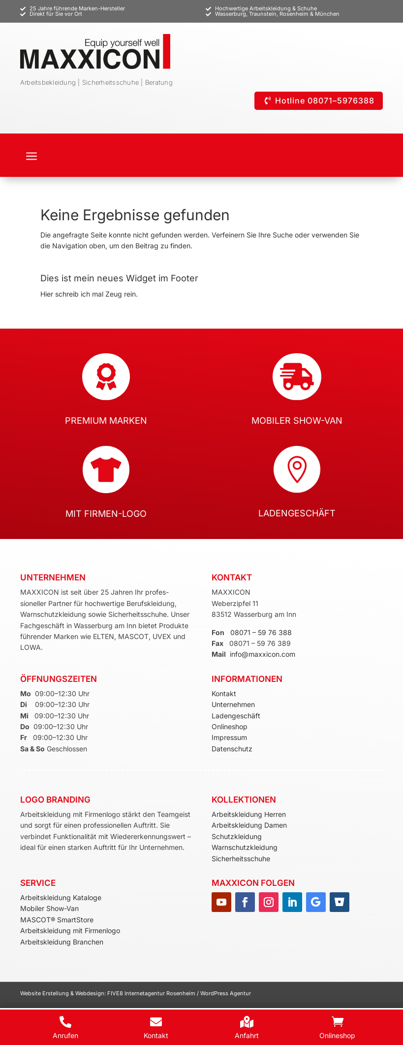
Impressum (229, 737)
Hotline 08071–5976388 (324, 100)
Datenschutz (232, 748)
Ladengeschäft (236, 715)
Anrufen (65, 1035)
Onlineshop (230, 726)
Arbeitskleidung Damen (249, 825)
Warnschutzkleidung (245, 847)
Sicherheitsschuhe (241, 858)
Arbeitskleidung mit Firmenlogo (70, 930)
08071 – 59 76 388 (261, 632)
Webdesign (89, 993)
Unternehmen (233, 704)
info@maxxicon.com (262, 654)
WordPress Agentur (225, 993)
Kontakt (224, 693)
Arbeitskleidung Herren (249, 814)
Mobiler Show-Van (49, 908)
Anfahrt (247, 1035)
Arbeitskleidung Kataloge (60, 897)
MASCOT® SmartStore (56, 919)
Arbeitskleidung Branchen (61, 942)
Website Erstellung (45, 993)
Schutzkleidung (237, 836)
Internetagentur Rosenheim (159, 993)
